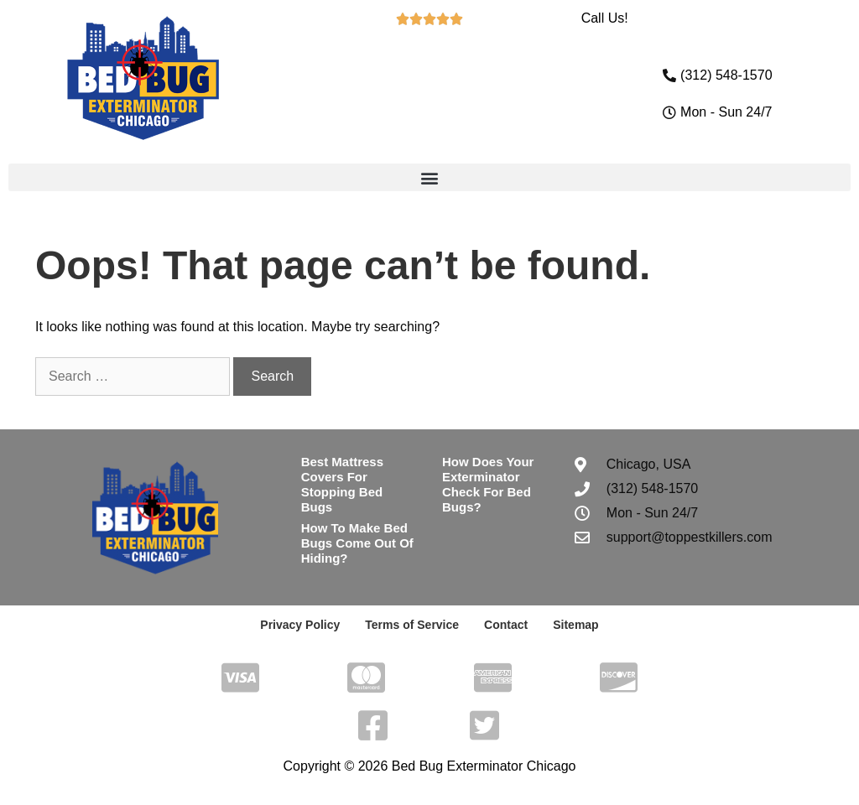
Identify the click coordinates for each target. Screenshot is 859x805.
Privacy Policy (300, 624)
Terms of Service (412, 624)
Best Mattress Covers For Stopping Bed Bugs (342, 484)
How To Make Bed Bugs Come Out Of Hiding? (357, 543)
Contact (506, 624)
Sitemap (575, 624)
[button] (429, 177)
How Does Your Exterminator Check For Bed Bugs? (488, 484)
